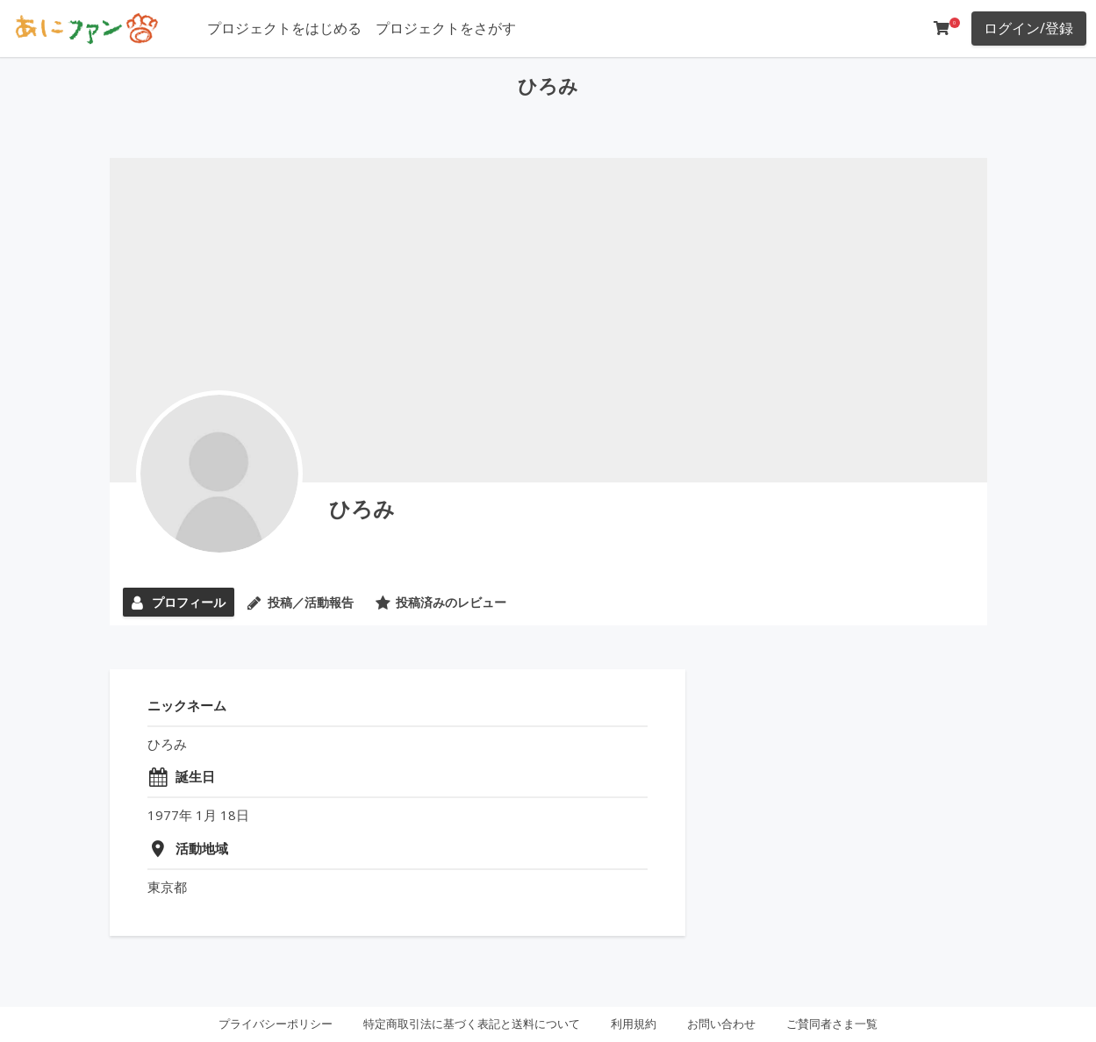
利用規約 (633, 1023)
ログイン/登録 (1028, 28)
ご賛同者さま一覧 (832, 1023)
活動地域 (202, 848)
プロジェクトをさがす (446, 28)
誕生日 (195, 776)
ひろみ (362, 508)
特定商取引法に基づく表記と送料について (471, 1023)
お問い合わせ (721, 1023)
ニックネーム (186, 705)
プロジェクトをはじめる (284, 28)
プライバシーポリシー (275, 1023)
